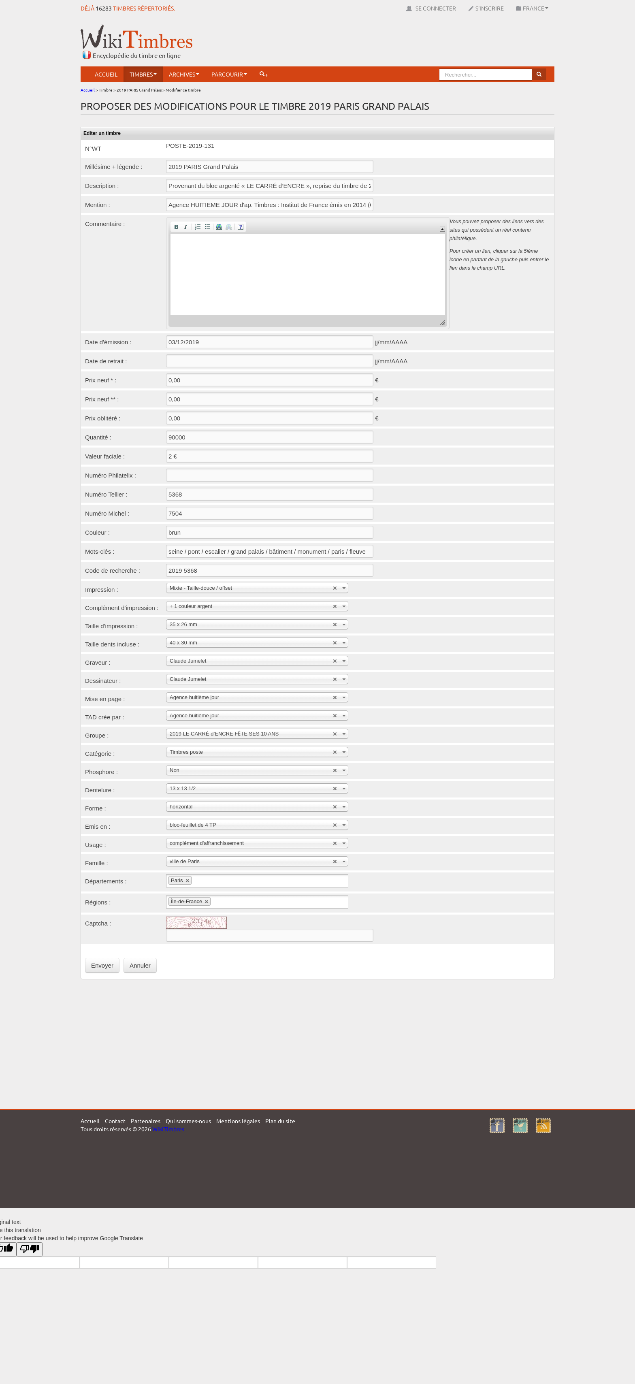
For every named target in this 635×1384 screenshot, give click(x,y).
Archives (184, 74)
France (532, 8)
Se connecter (431, 8)
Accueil (106, 74)
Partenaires (145, 1120)
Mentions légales (238, 1120)
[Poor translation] (30, 1249)
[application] (308, 273)
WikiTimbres (168, 1128)
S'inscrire (486, 8)
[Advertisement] (407, 42)
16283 (104, 8)
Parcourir (229, 74)
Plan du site (280, 1120)
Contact (115, 1120)
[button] (176, 226)
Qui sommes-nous (188, 1120)
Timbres (143, 74)
